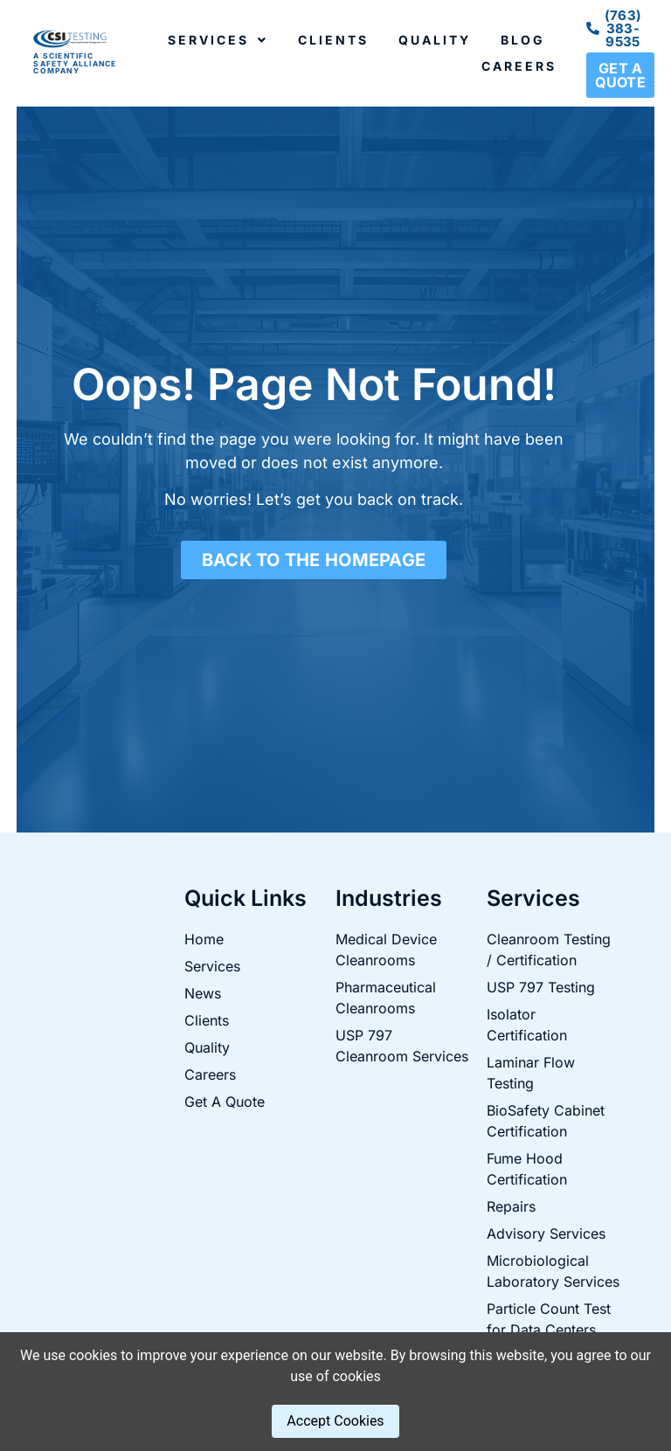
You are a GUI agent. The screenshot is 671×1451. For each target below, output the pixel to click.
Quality (434, 39)
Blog (523, 39)
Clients (333, 39)
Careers (519, 66)
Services (218, 40)
